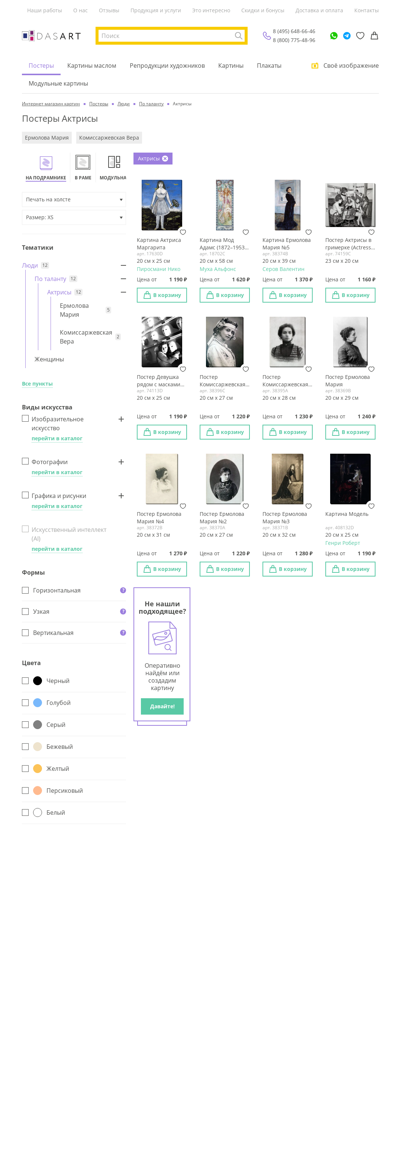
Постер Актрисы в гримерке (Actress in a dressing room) (349, 243)
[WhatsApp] (334, 35)
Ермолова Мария (47, 137)
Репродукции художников (167, 65)
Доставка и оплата (319, 10)
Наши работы (44, 10)
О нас (80, 10)
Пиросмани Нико (158, 268)
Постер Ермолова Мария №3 (284, 517)
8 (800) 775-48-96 (294, 40)
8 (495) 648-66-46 (294, 31)
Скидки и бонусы (262, 10)
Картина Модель (346, 513)
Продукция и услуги (155, 10)
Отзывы (109, 10)
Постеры (41, 65)
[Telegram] (347, 35)
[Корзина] (374, 35)
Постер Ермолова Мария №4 (159, 517)
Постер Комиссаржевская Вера (285, 380)
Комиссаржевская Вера (109, 137)
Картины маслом (91, 65)
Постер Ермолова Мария (347, 380)
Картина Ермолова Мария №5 (286, 243)
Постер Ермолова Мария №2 (222, 517)
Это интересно (211, 10)
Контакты (366, 10)
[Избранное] (360, 36)
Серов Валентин (283, 268)
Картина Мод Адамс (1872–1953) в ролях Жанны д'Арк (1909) (223, 243)
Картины (231, 65)
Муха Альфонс (218, 268)
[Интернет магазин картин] (51, 35)
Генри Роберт (342, 542)
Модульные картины (58, 83)
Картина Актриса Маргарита (159, 243)
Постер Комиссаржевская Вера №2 (222, 380)
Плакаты (269, 65)
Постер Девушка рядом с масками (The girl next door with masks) (160, 380)
